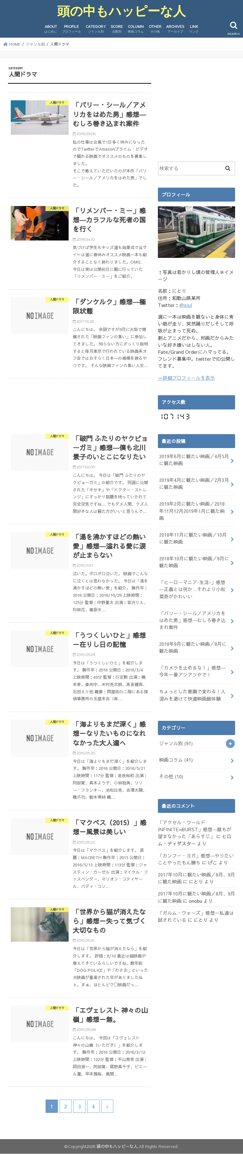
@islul (185, 305)
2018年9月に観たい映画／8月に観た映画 (193, 647)
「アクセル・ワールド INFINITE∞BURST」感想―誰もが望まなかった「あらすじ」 (195, 829)
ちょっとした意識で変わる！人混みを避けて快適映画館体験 (192, 695)
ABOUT (50, 29)
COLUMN (136, 29)
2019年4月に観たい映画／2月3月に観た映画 (194, 483)
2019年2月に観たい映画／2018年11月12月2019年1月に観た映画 (192, 511)
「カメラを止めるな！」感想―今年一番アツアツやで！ (192, 671)
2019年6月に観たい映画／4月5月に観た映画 (194, 459)
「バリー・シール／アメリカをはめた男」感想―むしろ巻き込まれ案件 (192, 620)
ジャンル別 (176, 743)
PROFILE (71, 29)
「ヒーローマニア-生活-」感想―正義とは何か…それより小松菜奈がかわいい (192, 589)
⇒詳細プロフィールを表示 (186, 378)
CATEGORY (96, 29)
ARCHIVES (175, 29)
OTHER (155, 29)
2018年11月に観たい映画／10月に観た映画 (193, 538)
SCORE (117, 29)
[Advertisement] (79, 402)
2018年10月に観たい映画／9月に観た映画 (194, 562)
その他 (171, 776)
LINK (194, 29)
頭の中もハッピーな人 (121, 11)
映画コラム (176, 760)
